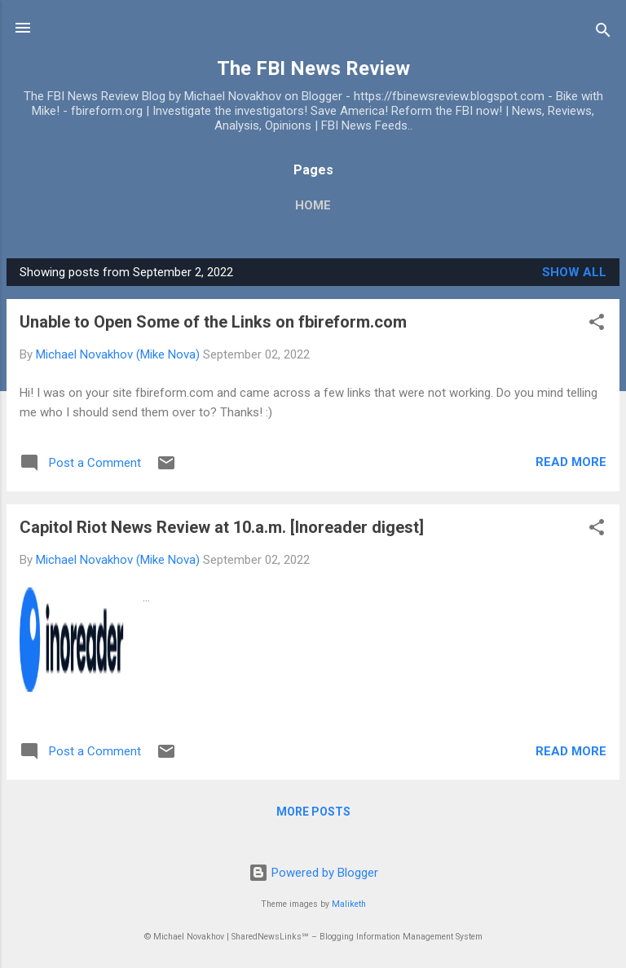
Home (313, 205)
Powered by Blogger (313, 872)
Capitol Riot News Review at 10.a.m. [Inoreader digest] (222, 527)
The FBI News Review (313, 68)
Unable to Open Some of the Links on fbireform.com (213, 322)
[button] (596, 324)
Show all (574, 272)
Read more (571, 462)
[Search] (603, 33)
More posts (313, 811)
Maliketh (349, 904)
